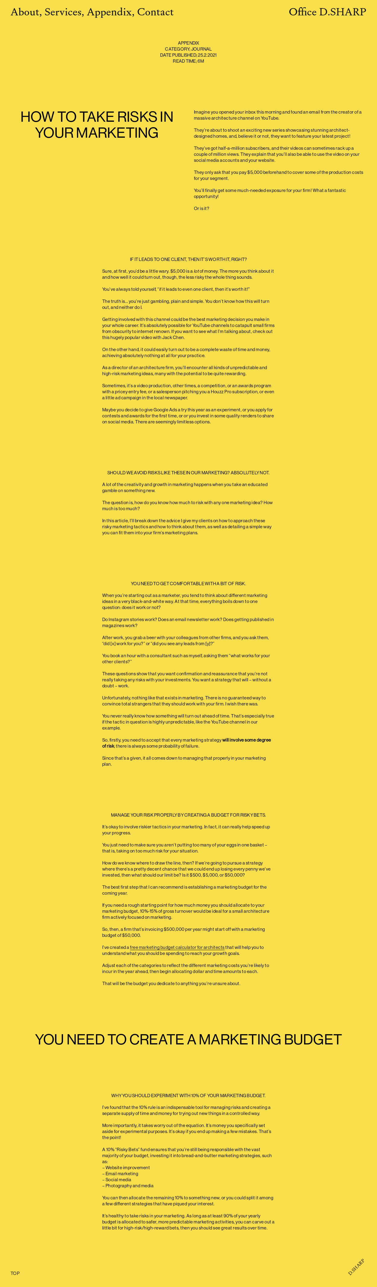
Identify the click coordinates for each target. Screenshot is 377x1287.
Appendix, (111, 12)
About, (26, 12)
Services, (64, 12)
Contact (155, 12)
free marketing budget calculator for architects (177, 947)
